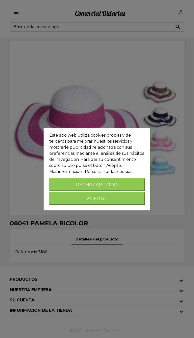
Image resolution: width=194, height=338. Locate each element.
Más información (66, 171)
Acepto (97, 198)
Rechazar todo (97, 184)
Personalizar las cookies (108, 171)
